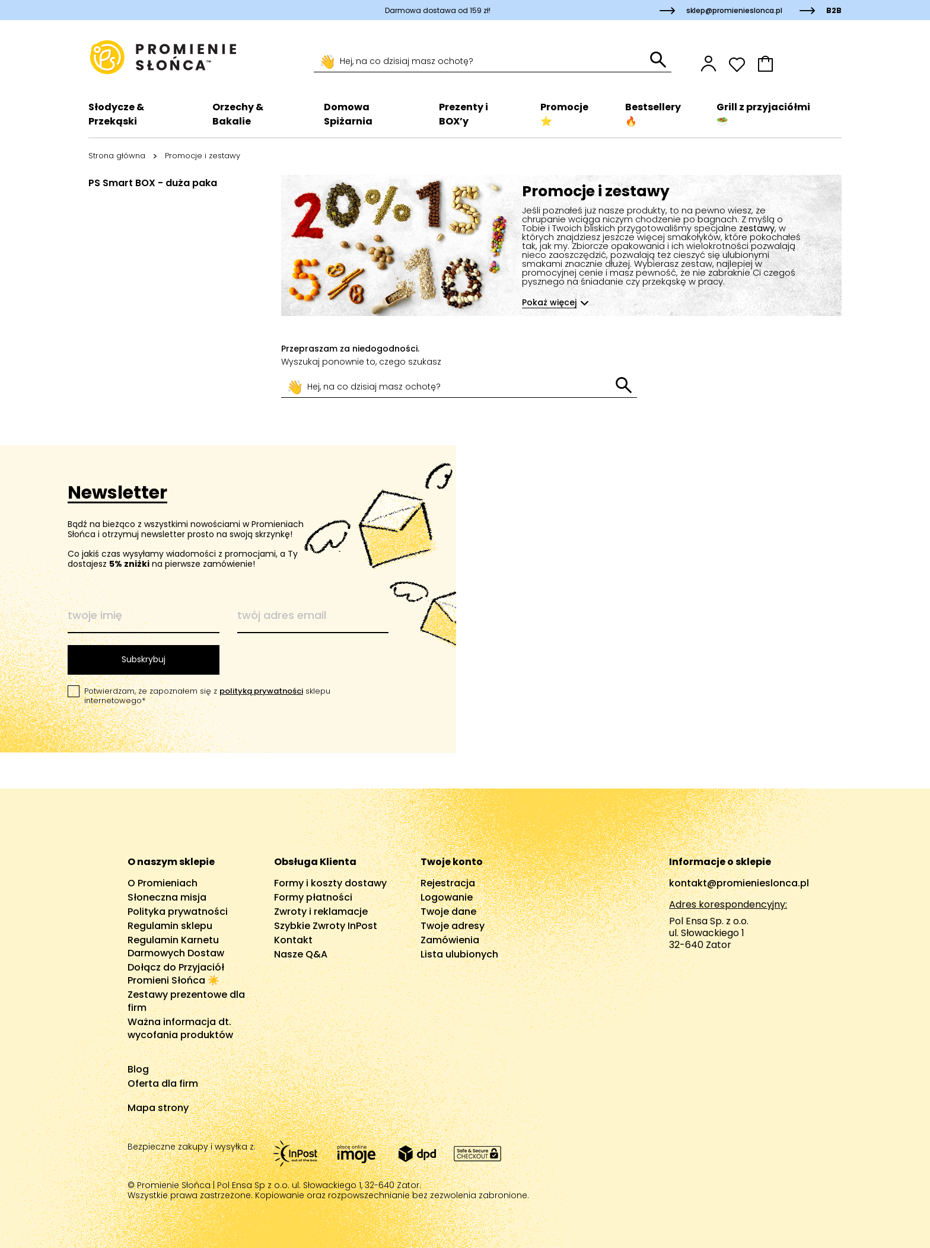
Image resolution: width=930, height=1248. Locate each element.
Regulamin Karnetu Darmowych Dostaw (176, 946)
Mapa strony (158, 1108)
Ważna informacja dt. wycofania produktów (180, 1028)
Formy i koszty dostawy (330, 883)
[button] (799, 63)
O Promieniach (163, 883)
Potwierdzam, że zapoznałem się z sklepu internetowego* (207, 696)
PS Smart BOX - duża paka (152, 183)
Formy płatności (313, 897)
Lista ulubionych (459, 954)
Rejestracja (448, 883)
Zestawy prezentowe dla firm (186, 1001)
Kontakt (293, 940)
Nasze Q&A (300, 954)
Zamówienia (450, 940)
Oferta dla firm (163, 1083)
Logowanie (447, 897)
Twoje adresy (453, 926)
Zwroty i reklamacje (321, 911)
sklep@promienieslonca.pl (734, 10)
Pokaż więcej (550, 302)
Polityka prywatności (178, 911)
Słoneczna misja (167, 897)
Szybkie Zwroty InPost (325, 926)
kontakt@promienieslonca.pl (739, 883)
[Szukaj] (482, 62)
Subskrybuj (143, 659)
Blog (138, 1069)
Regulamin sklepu (170, 926)
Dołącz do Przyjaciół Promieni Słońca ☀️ (176, 973)
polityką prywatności (261, 691)
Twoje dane (448, 911)
